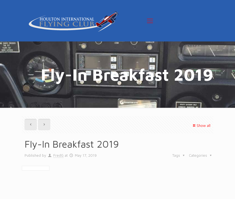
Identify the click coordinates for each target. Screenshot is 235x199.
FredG (58, 155)
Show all (201, 125)
